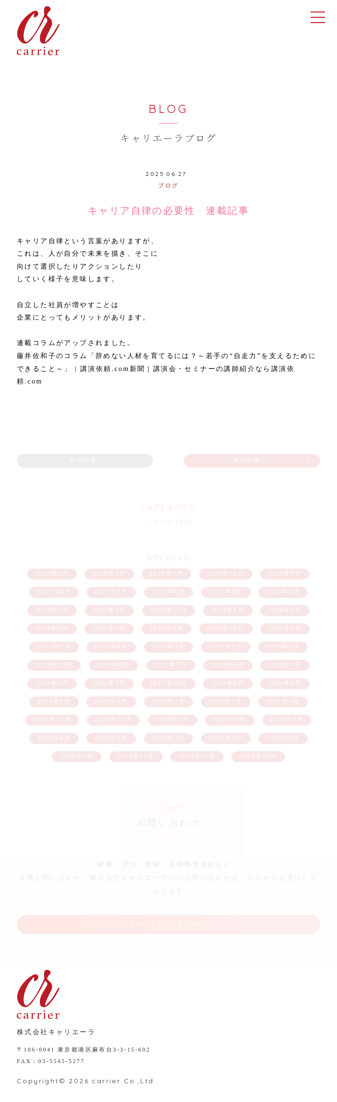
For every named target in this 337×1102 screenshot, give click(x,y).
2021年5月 (54, 701)
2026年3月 (109, 573)
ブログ (168, 185)
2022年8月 (113, 664)
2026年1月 (166, 573)
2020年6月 (54, 737)
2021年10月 (168, 683)
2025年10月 (226, 573)
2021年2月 (226, 701)
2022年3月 (52, 683)
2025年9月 (285, 573)
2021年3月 (169, 701)
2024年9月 (228, 610)
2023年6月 (111, 646)
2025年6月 (169, 591)
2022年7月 (171, 664)
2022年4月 (285, 664)
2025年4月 (226, 591)
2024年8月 (285, 610)
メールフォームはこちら (167, 924)
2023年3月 (226, 646)
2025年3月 (283, 591)
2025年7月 (111, 591)
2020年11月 (113, 719)
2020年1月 (77, 756)
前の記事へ (86, 460)
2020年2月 (283, 737)
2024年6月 (52, 628)
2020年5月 (111, 737)
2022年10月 (54, 664)
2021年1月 (283, 701)
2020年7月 (287, 719)
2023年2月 (283, 646)
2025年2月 (52, 610)
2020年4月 (169, 737)
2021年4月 (111, 701)
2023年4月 (169, 646)
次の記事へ (250, 460)
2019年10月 (258, 756)
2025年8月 (54, 591)
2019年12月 (136, 756)
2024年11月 (169, 610)
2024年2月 (166, 628)
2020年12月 (52, 719)
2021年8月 (285, 683)
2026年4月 (52, 573)
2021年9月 (228, 683)
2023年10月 (226, 628)
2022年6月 (228, 664)
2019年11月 (197, 756)
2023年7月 (54, 646)
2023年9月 (285, 628)
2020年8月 (230, 719)
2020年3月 (226, 737)
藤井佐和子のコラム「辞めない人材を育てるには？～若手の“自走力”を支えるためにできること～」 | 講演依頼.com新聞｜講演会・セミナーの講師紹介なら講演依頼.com (166, 368)
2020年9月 (173, 719)
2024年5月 (109, 628)
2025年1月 (109, 610)
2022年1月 (109, 683)
